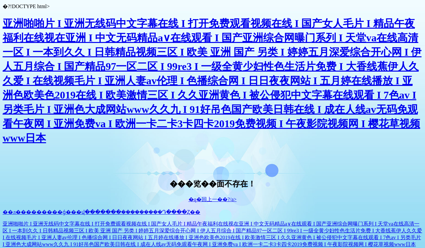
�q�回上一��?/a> (213, 199)
